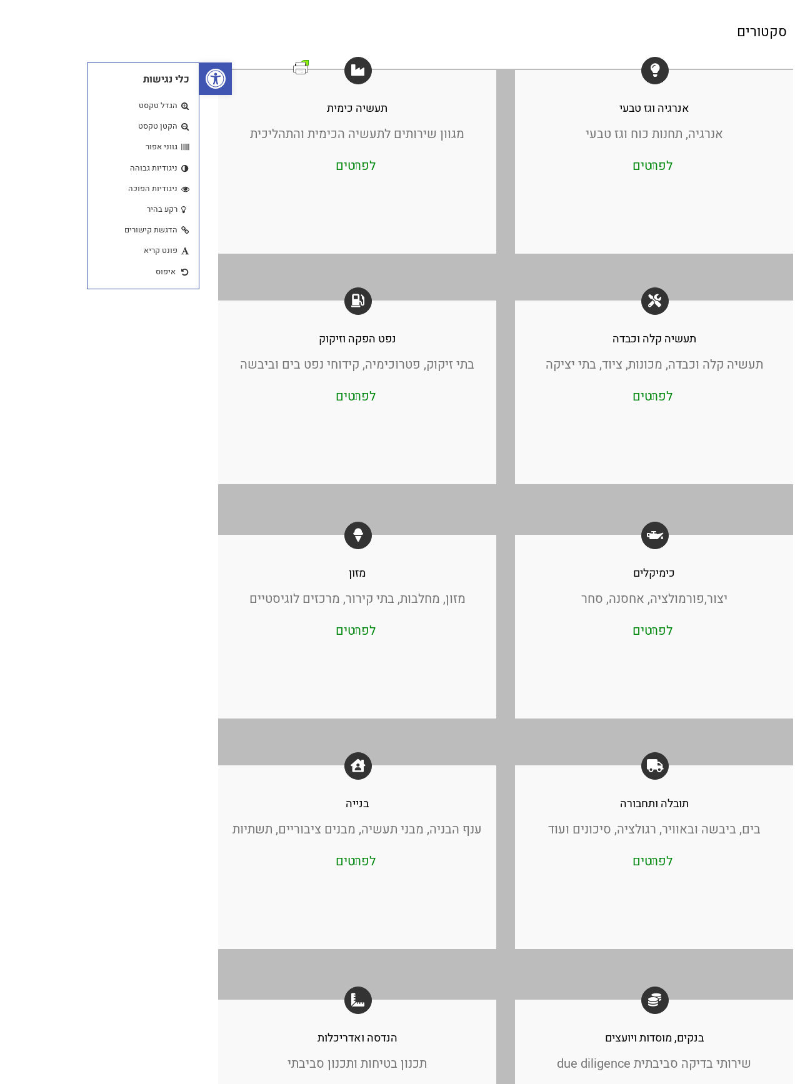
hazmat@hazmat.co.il (718, 524)
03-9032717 (738, 485)
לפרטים (156, 166)
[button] (16, 78)
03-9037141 (738, 472)
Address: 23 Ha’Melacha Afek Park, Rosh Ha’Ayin (714, 505)
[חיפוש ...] (719, 569)
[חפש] (663, 569)
